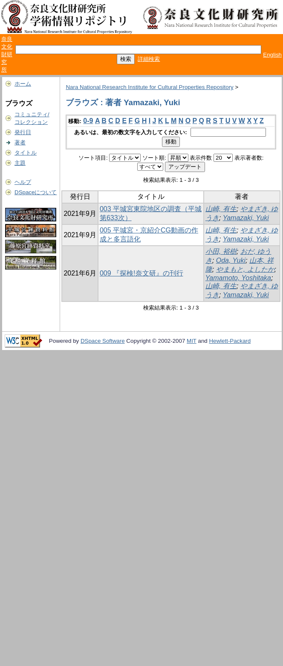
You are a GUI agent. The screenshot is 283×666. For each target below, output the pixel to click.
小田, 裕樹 (221, 251)
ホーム (22, 83)
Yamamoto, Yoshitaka (238, 277)
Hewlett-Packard (230, 341)
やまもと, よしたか (245, 269)
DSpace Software (103, 341)
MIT (191, 341)
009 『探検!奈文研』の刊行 (141, 273)
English (272, 55)
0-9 (88, 120)
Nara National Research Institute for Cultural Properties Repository (149, 87)
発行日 (22, 132)
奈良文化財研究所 (6, 54)
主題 (20, 163)
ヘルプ (22, 182)
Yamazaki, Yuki (246, 217)
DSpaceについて (35, 192)
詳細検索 (149, 59)
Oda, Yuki (230, 260)
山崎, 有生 (221, 208)
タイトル (25, 152)
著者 (20, 142)
